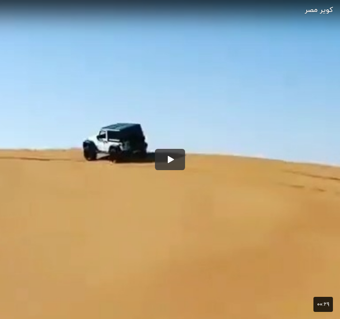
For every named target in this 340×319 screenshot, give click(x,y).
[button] (170, 159)
